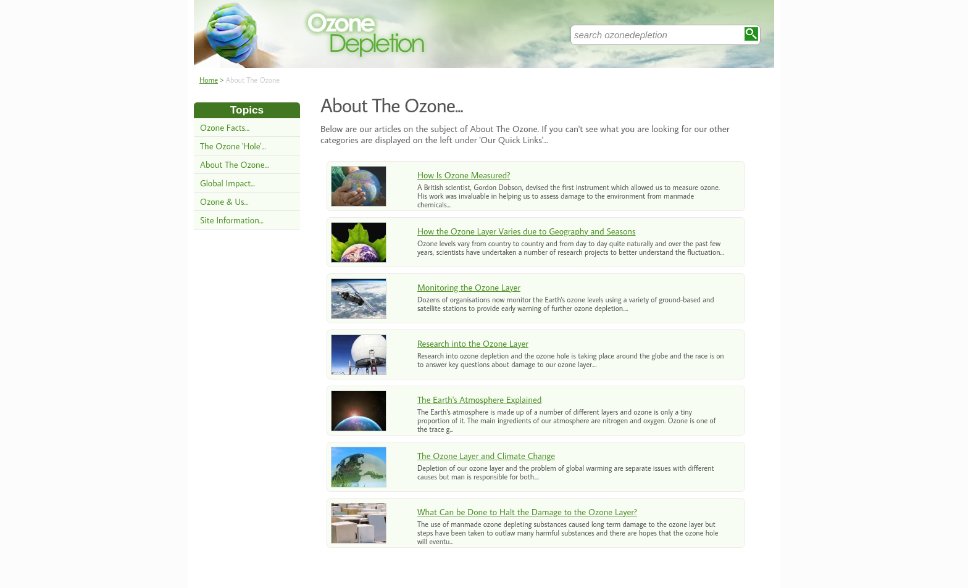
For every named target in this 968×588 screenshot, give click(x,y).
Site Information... (232, 220)
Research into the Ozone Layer (472, 343)
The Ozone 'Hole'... (233, 146)
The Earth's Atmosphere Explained (479, 399)
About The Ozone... (234, 164)
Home (208, 80)
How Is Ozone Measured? (463, 175)
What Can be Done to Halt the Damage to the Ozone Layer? (527, 512)
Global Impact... (227, 183)
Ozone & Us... (224, 201)
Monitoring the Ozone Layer (468, 287)
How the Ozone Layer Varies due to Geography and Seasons (526, 231)
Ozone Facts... (224, 127)
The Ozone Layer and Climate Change (486, 456)
